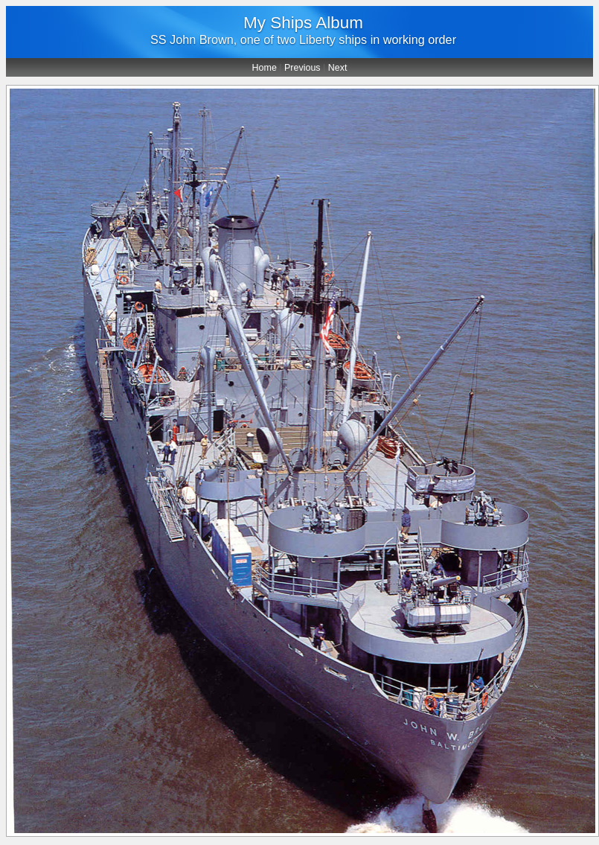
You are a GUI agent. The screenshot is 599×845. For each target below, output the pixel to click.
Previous (302, 68)
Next (337, 68)
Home (264, 68)
